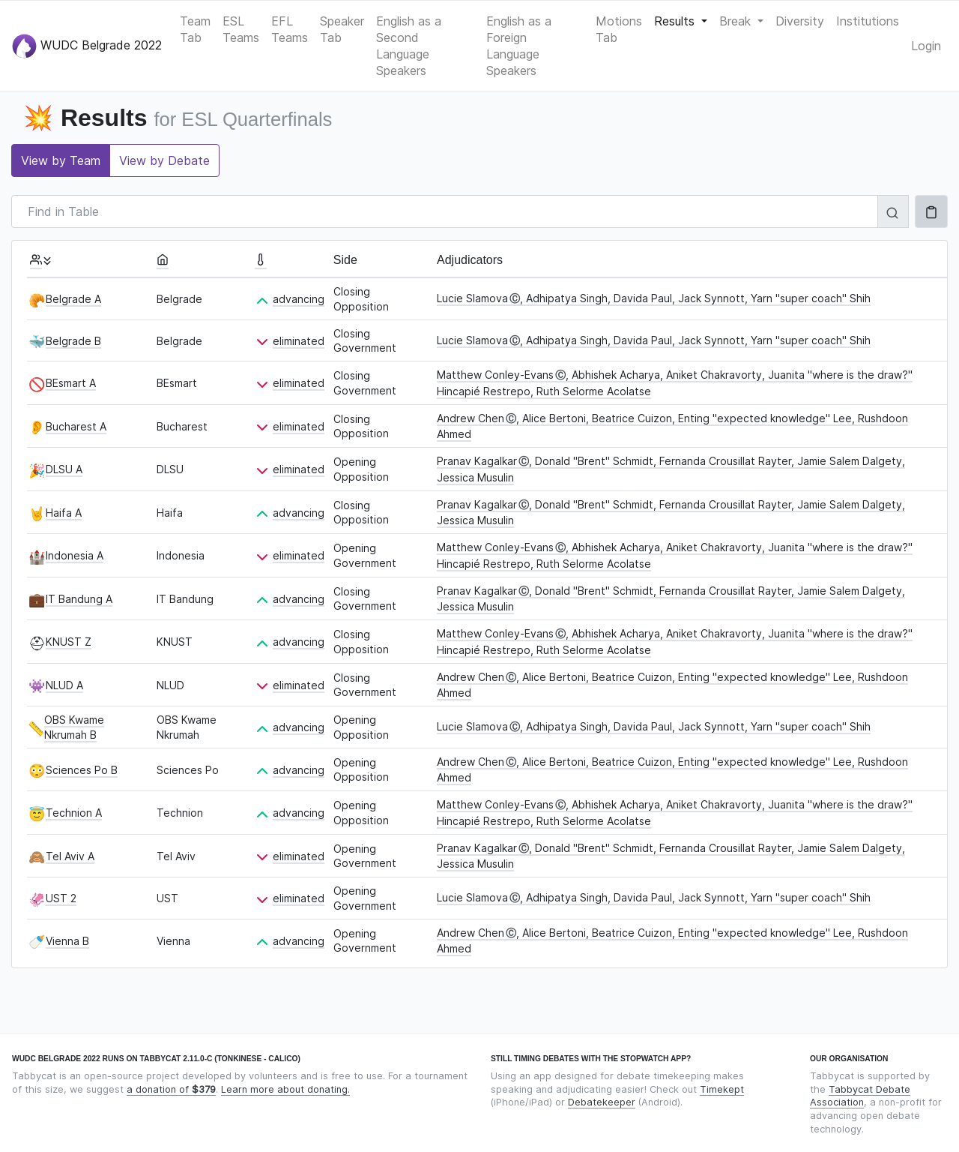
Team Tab (195, 29)
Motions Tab (619, 29)
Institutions (867, 21)
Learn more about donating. (285, 1089)
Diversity (799, 21)
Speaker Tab (342, 29)
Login (926, 45)
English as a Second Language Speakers (408, 46)
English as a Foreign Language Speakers (518, 46)
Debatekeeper (601, 1102)
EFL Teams (289, 29)
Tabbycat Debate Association (860, 1096)
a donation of (171, 1089)
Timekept (722, 1089)
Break (736, 21)
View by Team (60, 160)
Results (676, 21)
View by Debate (164, 160)
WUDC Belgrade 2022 (87, 46)
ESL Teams (241, 29)
